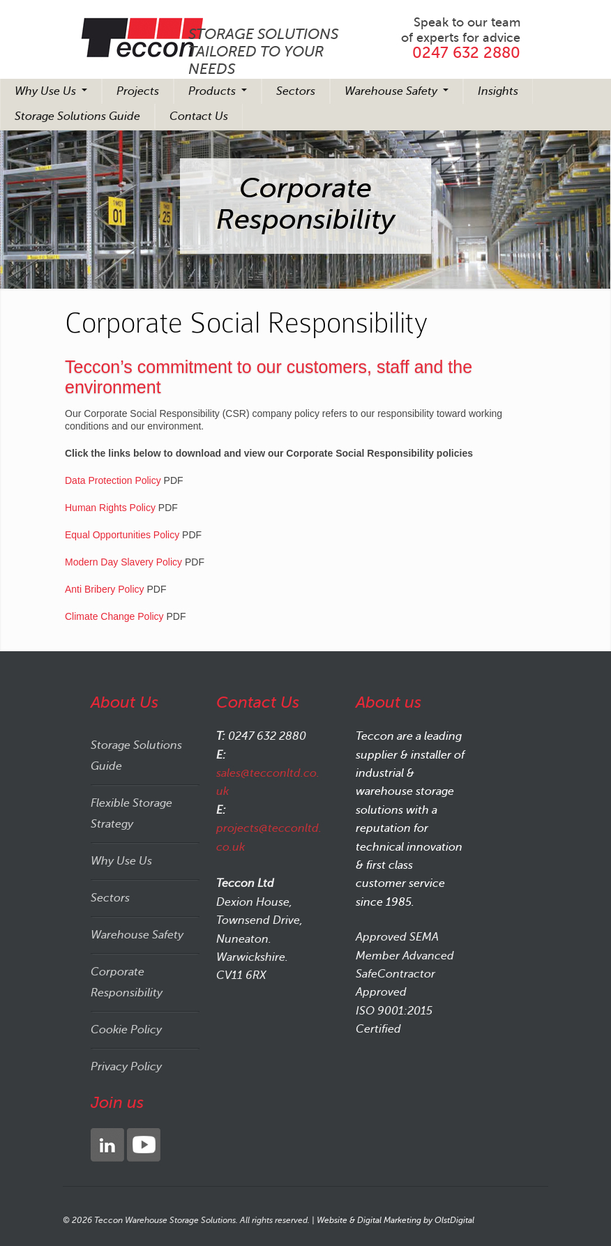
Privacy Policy (126, 1067)
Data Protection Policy (113, 480)
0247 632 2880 (466, 52)
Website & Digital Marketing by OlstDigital (395, 1220)
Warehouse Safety (392, 91)
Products (213, 91)
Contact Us (198, 116)
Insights (498, 91)
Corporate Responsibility (127, 982)
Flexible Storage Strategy (131, 813)
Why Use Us (47, 91)
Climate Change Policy (114, 616)
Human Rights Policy (110, 507)
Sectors (295, 91)
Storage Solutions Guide (77, 116)
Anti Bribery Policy (104, 589)
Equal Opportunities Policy (122, 534)
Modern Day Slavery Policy (123, 562)
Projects (137, 91)
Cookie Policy (126, 1030)
